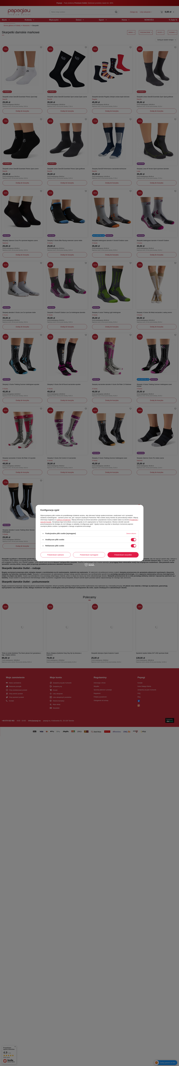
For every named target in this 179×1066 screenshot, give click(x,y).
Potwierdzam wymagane (89, 555)
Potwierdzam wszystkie (123, 555)
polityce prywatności (64, 520)
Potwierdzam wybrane (55, 555)
